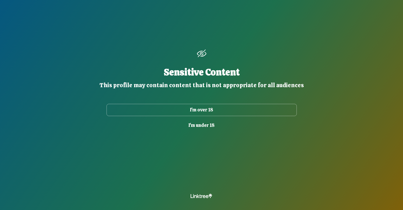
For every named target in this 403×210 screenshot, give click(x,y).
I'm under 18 (201, 125)
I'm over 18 (201, 110)
